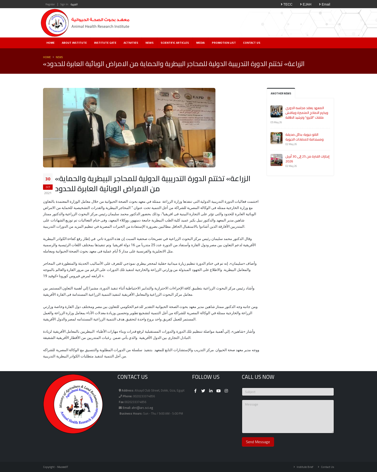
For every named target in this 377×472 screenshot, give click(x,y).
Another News (281, 93)
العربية (74, 4)
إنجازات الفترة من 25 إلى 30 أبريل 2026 (307, 158)
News (149, 42)
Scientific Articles (175, 42)
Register (50, 4)
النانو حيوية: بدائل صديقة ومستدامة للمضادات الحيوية (304, 136)
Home (50, 42)
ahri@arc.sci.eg (142, 408)
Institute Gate (105, 42)
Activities (131, 42)
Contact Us (251, 42)
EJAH (305, 4)
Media (200, 42)
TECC (287, 4)
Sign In (64, 4)
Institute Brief (304, 466)
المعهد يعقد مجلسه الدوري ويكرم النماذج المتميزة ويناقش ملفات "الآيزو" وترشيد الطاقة (306, 113)
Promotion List (224, 42)
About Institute (74, 42)
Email (324, 4)
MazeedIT (62, 466)
